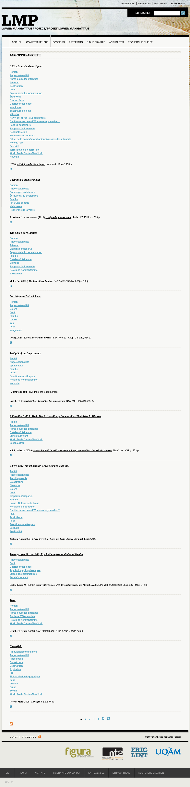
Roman (14, 72)
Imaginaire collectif (20, 110)
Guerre (13, 319)
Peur (12, 326)
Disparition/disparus (21, 248)
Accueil (17, 42)
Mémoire (14, 114)
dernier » (108, 718)
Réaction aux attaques (22, 376)
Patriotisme (16, 517)
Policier (14, 683)
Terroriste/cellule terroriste (25, 149)
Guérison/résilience (20, 103)
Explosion (15, 669)
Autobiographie (18, 478)
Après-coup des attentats (24, 79)
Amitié (13, 358)
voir (11, 169)
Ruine (13, 687)
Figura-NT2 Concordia (66, 773)
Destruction (16, 86)
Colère (13, 309)
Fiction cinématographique (25, 676)
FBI (11, 673)
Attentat (14, 82)
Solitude (14, 528)
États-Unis (15, 96)
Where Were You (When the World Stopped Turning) (39, 465)
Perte (13, 372)
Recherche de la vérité (22, 210)
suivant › (103, 718)
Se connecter (178, 4)
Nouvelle (14, 156)
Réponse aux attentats (22, 135)
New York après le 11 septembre (28, 118)
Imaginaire (15, 107)
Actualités (116, 42)
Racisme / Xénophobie (22, 616)
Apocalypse (16, 365)
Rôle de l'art (16, 142)
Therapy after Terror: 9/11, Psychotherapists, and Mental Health (46, 554)
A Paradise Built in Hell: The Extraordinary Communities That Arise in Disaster (55, 416)
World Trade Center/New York (26, 153)
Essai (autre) (17, 443)
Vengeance (16, 330)
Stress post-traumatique (23, 574)
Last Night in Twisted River (25, 296)
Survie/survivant (19, 436)
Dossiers (59, 42)
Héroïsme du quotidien (22, 506)
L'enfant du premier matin (25, 179)
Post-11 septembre (20, 125)
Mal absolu (16, 206)
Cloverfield (16, 646)
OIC (8, 773)
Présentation (128, 4)
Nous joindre (160, 4)
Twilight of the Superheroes (25, 353)
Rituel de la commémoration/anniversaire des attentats (40, 139)
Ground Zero (17, 100)
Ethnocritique (121, 773)
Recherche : (142, 13)
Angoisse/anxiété (19, 75)
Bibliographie (96, 42)
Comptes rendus (37, 42)
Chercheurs (144, 4)
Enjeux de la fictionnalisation (26, 93)
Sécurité (14, 146)
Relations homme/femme (24, 270)
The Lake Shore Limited (23, 232)
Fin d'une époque (19, 202)
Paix (12, 513)
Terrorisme (16, 273)
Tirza (13, 600)
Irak (12, 323)
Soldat (13, 690)
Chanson (15, 485)
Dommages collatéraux (22, 192)
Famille (14, 199)
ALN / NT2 (40, 773)
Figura (23, 773)
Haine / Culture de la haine (24, 503)
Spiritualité (16, 531)
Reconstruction (18, 132)
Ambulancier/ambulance (23, 651)
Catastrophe (16, 482)
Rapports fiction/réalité (22, 128)
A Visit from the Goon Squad (26, 66)
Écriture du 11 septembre (24, 195)
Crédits (14, 737)
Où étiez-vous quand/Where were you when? (35, 121)
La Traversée (96, 773)
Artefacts (76, 42)
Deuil (12, 89)
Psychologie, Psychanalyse (25, 570)
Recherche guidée (140, 42)
